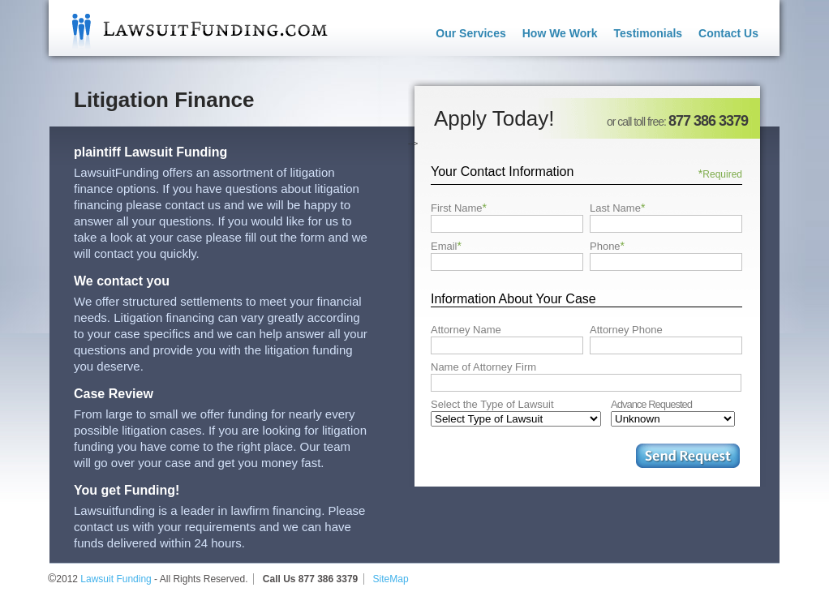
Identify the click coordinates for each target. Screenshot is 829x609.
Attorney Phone (626, 330)
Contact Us (728, 33)
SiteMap (391, 579)
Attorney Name (466, 330)
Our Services (470, 33)
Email (446, 245)
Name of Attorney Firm (483, 367)
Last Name (617, 207)
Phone (607, 245)
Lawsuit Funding (188, 28)
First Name (459, 207)
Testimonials (648, 33)
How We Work (560, 33)
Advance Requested (651, 404)
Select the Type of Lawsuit (492, 404)
